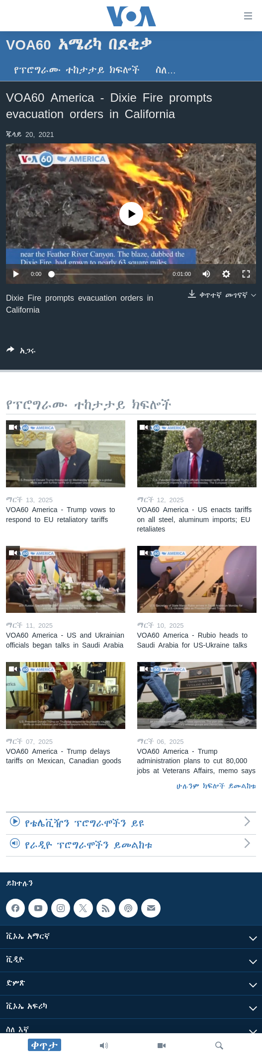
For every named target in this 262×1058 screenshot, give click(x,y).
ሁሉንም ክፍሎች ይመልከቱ (216, 786)
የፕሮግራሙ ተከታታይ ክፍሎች (77, 70)
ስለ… (166, 70)
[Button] (21, 352)
